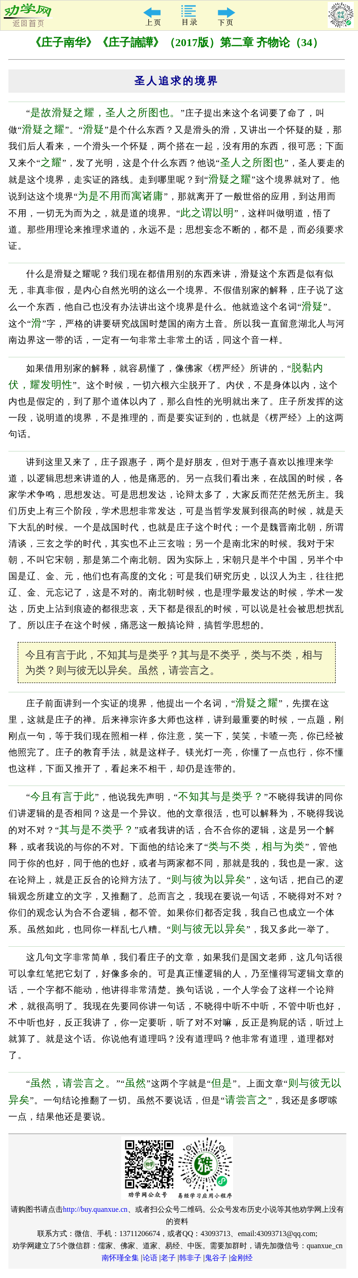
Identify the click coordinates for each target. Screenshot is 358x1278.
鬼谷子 (216, 1258)
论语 (150, 1258)
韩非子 (190, 1258)
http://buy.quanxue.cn (95, 1209)
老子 (168, 1258)
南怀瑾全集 (120, 1258)
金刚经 (241, 1258)
